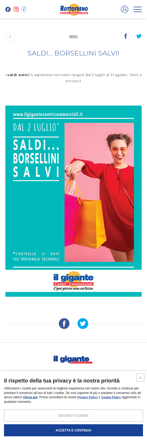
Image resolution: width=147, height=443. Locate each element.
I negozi (16, 372)
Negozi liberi (109, 384)
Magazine (83, 372)
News (73, 36)
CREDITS (113, 419)
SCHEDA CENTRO (38, 384)
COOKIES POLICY (90, 419)
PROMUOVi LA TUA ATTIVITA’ (75, 384)
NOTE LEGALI (36, 419)
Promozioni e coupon (49, 372)
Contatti (130, 372)
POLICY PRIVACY (62, 419)
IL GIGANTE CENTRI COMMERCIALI (73, 392)
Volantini (107, 372)
